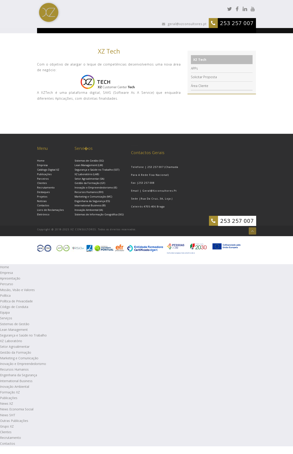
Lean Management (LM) (89, 165)
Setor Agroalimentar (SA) (89, 178)
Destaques (43, 192)
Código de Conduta (14, 307)
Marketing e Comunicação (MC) (93, 196)
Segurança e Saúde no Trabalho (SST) (97, 169)
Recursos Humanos (14, 369)
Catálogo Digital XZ (48, 169)
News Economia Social (16, 409)
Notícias (42, 201)
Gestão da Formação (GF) (90, 183)
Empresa (42, 165)
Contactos (43, 205)
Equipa (5, 312)
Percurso (6, 284)
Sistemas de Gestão (14, 324)
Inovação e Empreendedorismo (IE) (96, 187)
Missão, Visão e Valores (17, 290)
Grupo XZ (7, 426)
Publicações (44, 174)
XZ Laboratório (11, 341)
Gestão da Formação (15, 352)
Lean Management (14, 329)
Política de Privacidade (16, 301)
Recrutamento (46, 187)
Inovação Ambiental (14, 386)
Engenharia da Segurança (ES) (92, 201)
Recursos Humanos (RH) (89, 192)
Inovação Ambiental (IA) (89, 210)
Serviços (6, 318)
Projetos (42, 196)
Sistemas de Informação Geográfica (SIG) (99, 214)
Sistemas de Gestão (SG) (89, 160)
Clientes (42, 183)
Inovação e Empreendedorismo (23, 364)
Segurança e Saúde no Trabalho (23, 335)
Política (5, 295)
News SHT (7, 415)
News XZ (6, 403)
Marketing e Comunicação (19, 358)
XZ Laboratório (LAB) (87, 174)
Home (41, 160)
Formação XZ (10, 392)
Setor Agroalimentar (15, 346)
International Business (16, 381)
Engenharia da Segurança (18, 375)
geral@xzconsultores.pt (186, 24)
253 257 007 (237, 23)
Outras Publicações (14, 421)
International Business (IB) (90, 205)
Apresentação (10, 278)
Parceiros (43, 178)
